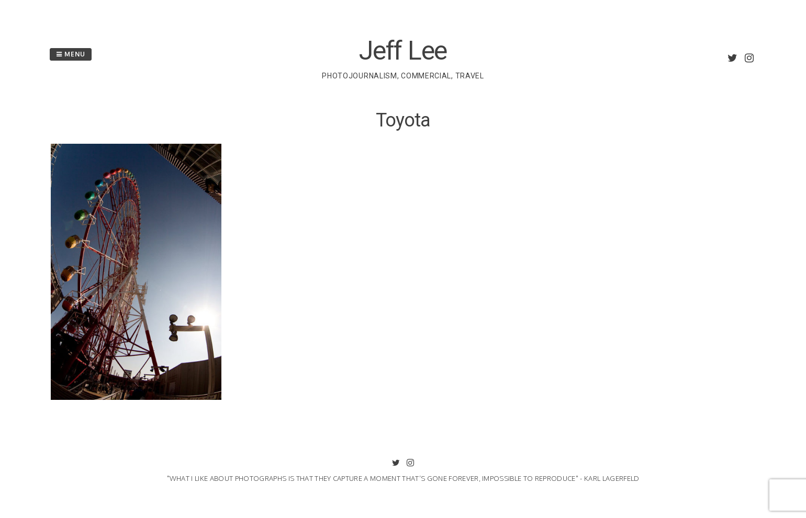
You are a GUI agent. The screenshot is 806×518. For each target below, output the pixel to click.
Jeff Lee (403, 51)
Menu (71, 54)
